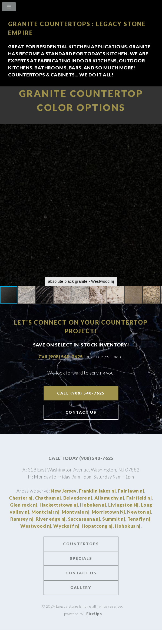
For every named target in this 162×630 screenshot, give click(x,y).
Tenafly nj (138, 519)
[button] (157, 128)
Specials (81, 558)
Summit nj (113, 519)
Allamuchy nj (109, 498)
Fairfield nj (139, 498)
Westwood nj (35, 526)
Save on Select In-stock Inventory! (81, 345)
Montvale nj (76, 512)
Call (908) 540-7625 (60, 356)
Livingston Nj (123, 505)
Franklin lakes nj (97, 491)
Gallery (80, 587)
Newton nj (139, 512)
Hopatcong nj (97, 526)
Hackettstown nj (58, 505)
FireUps (94, 613)
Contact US (81, 412)
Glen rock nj (23, 505)
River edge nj (51, 519)
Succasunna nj (84, 519)
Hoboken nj (93, 505)
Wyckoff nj (66, 526)
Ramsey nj (22, 519)
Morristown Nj (108, 512)
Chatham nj (48, 498)
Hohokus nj (128, 526)
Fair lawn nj (131, 491)
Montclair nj (45, 512)
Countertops (81, 543)
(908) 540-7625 (96, 458)
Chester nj (20, 498)
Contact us (81, 573)
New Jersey (64, 491)
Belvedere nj (77, 498)
